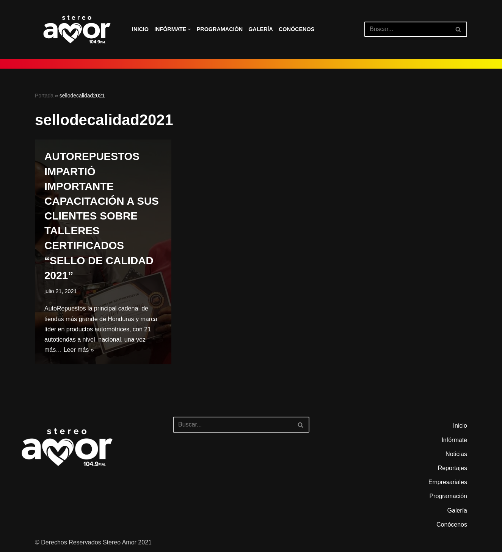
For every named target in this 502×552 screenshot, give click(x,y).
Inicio (140, 29)
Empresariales (447, 482)
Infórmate (454, 440)
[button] (189, 29)
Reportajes (452, 468)
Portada (44, 96)
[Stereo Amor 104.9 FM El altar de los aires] (77, 29)
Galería (260, 29)
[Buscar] (407, 29)
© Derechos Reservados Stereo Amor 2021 (93, 542)
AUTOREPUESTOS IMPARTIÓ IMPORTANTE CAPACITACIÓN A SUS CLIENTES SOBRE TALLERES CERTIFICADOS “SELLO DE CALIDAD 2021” (101, 216)
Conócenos (296, 29)
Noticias (456, 454)
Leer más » (79, 350)
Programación (220, 29)
